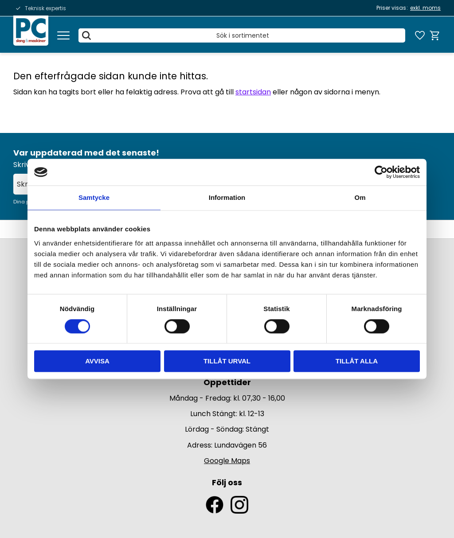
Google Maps (227, 461)
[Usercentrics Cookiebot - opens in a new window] (381, 172)
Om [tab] (359, 197)
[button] (63, 35)
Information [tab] (227, 197)
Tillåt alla (357, 361)
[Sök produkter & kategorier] (242, 35)
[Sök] (87, 35)
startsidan (253, 92)
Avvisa (97, 361)
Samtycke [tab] (94, 197)
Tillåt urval (227, 361)
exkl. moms (425, 8)
